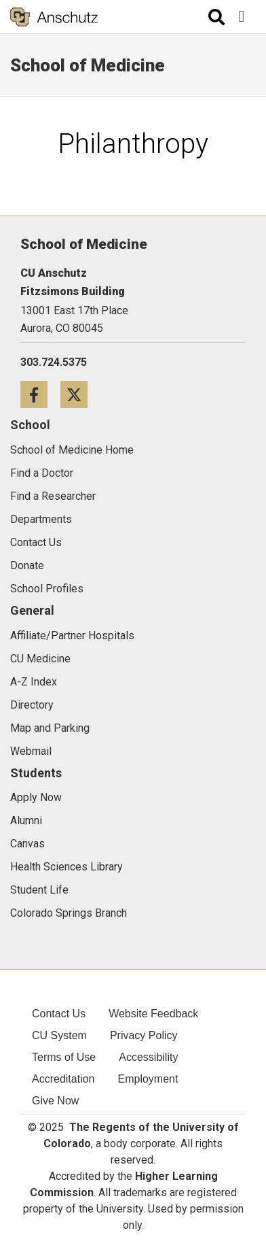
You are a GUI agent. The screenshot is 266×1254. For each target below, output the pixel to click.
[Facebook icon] (40, 394)
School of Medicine (87, 65)
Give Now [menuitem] (55, 1100)
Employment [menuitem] (148, 1079)
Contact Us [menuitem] (59, 1013)
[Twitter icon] (79, 394)
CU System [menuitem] (59, 1035)
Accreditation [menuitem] (63, 1079)
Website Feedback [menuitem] (153, 1013)
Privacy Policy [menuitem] (144, 1035)
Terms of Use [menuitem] (64, 1057)
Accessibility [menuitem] (148, 1057)
